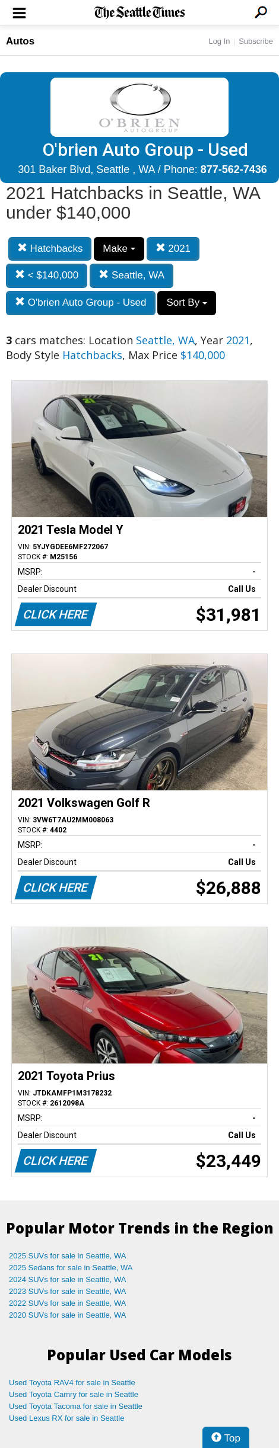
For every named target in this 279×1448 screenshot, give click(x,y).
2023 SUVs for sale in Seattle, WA (67, 1291)
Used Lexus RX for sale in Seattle (66, 1418)
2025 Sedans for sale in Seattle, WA (70, 1267)
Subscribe (256, 41)
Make (119, 248)
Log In (219, 41)
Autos (20, 41)
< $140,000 (46, 275)
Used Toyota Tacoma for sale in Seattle (75, 1406)
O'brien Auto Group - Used (81, 302)
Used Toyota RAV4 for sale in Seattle (72, 1382)
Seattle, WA (131, 275)
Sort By (186, 302)
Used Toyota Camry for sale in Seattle (73, 1394)
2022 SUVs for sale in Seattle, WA (67, 1303)
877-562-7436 (234, 169)
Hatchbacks (50, 248)
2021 (173, 248)
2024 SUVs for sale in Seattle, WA (67, 1279)
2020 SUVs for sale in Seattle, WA (67, 1315)
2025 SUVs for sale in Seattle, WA (67, 1255)
